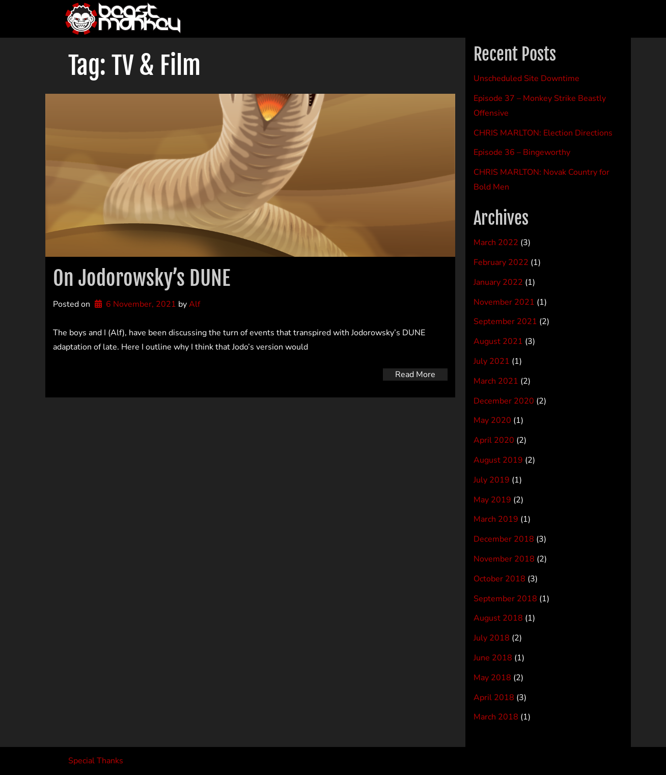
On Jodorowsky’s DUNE (141, 278)
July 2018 (492, 638)
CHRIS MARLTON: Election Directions (543, 133)
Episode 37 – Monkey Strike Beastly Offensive (540, 106)
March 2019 (496, 519)
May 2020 (492, 420)
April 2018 (494, 697)
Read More (415, 374)
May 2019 (492, 499)
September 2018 (505, 598)
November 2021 (504, 302)
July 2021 (492, 361)
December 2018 (504, 539)
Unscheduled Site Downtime (526, 78)
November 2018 (504, 559)
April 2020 (494, 440)
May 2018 (492, 677)
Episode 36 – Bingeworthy (522, 152)
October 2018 (499, 578)
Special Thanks (95, 760)
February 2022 (501, 262)
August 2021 (498, 341)
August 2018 (498, 618)
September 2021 (505, 321)
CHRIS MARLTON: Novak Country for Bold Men (541, 180)
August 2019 (498, 460)
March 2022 (496, 242)
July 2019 (492, 480)
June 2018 (493, 657)
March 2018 (496, 717)
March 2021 (496, 381)
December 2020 (504, 401)
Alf (194, 304)
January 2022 (498, 282)
